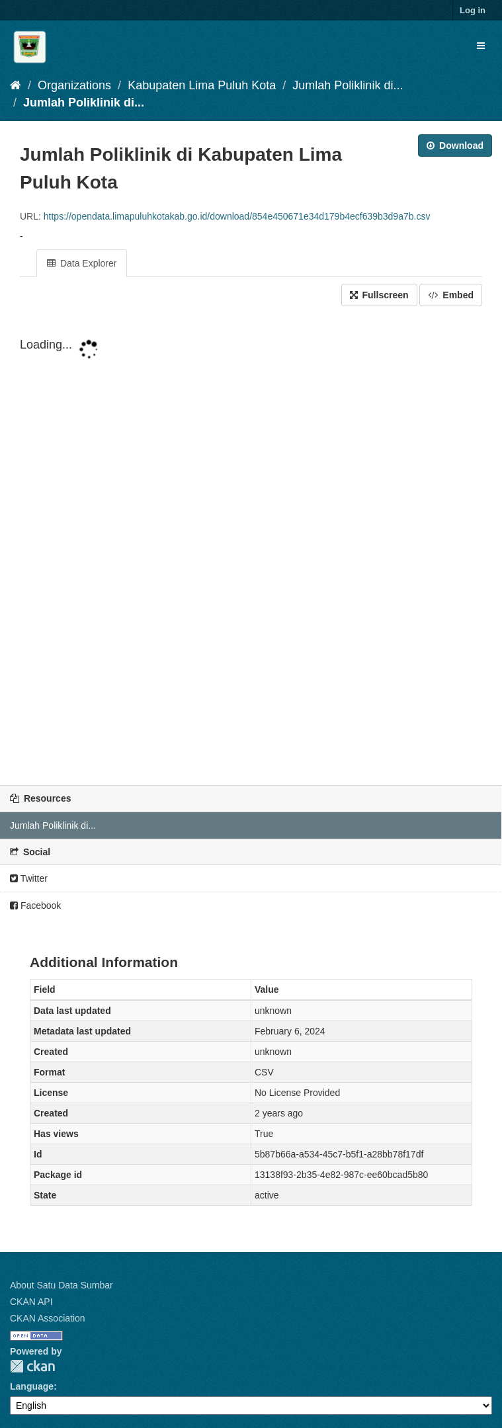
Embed (451, 295)
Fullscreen (379, 295)
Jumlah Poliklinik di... (347, 85)
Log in (472, 10)
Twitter (29, 878)
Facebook (35, 905)
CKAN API (31, 1301)
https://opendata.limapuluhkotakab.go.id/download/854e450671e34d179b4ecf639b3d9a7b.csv (237, 216)
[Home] (15, 85)
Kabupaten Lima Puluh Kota (202, 85)
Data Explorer (81, 263)
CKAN (32, 1366)
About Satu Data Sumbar (61, 1285)
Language (32, 1386)
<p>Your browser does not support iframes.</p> (251, 547)
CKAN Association (47, 1318)
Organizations (74, 85)
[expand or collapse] (481, 45)
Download (455, 145)
